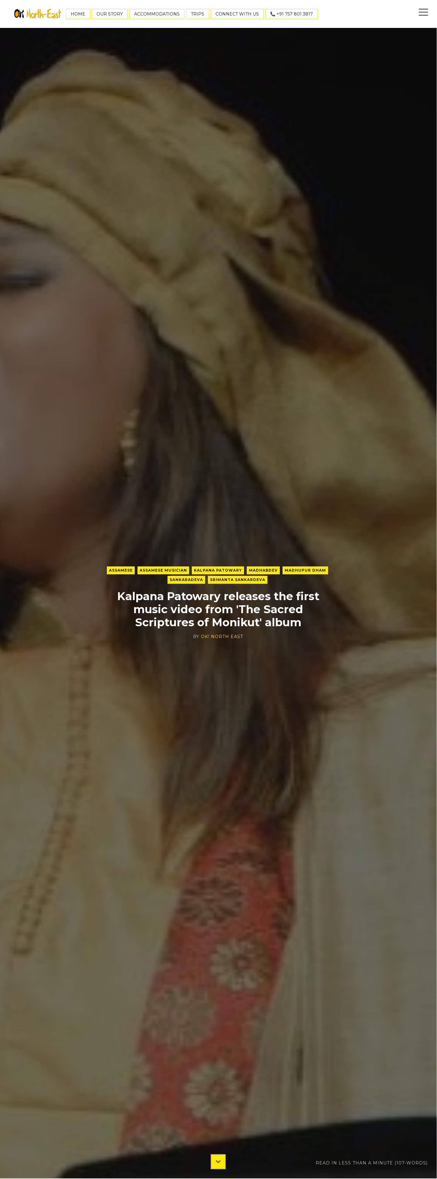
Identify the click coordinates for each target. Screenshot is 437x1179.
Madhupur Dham (305, 570)
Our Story (110, 14)
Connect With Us (237, 14)
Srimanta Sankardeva (237, 579)
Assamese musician (163, 570)
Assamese (121, 570)
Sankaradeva (186, 579)
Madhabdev (263, 570)
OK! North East (222, 636)
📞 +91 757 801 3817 (291, 14)
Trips (197, 14)
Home (78, 14)
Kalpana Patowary (218, 570)
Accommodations (157, 14)
